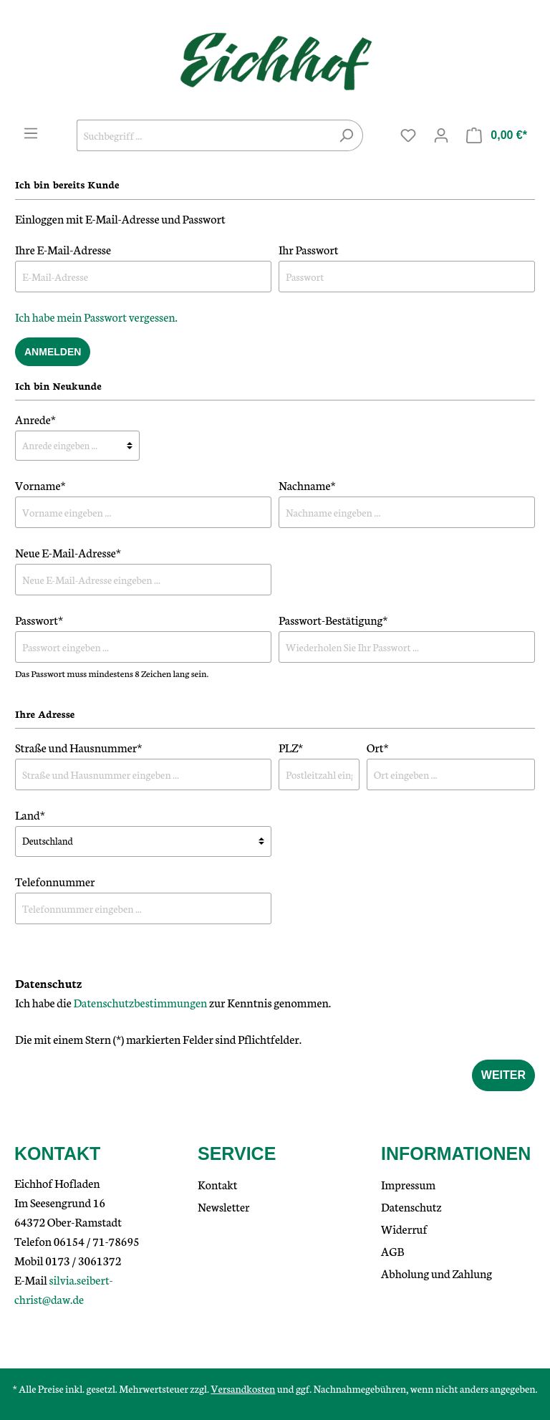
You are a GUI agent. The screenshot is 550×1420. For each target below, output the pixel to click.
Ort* (378, 747)
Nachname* (307, 484)
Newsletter (224, 1206)
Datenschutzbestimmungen (140, 1002)
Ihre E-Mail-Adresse (63, 249)
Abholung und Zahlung (436, 1273)
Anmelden (52, 352)
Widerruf (404, 1228)
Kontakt (218, 1184)
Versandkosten (243, 1388)
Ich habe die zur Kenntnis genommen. (173, 1002)
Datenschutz (411, 1206)
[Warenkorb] (497, 135)
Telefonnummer (55, 881)
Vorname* (40, 484)
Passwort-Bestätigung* (333, 619)
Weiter (503, 1075)
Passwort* (39, 619)
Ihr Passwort (308, 249)
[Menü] (30, 133)
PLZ (291, 747)
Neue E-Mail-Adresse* (68, 552)
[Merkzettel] (408, 135)
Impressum (408, 1184)
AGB (392, 1250)
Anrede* (35, 419)
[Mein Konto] (441, 135)
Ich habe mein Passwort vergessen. (96, 316)
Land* (30, 814)
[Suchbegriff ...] (203, 135)
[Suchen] (346, 135)
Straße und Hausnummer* (78, 747)
